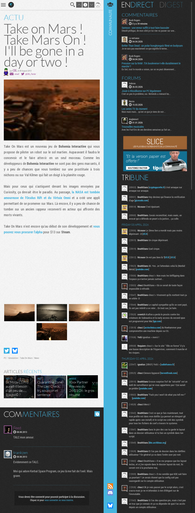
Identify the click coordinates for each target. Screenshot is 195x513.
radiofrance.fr (167, 364)
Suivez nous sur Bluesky (110, 505)
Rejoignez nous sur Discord (110, 492)
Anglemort (133, 119)
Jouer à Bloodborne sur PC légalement (141, 90)
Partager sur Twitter (7, 351)
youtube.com (142, 269)
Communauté (110, 238)
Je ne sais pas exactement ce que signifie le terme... (145, 48)
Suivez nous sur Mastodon (110, 499)
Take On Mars (26, 358)
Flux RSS (110, 486)
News (36, 358)
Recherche (73, 5)
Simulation (13, 358)
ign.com (157, 321)
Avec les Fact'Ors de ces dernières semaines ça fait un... (147, 129)
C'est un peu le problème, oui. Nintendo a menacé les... (146, 93)
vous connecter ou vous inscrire (59, 500)
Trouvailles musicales (133, 126)
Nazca (131, 101)
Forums (131, 78)
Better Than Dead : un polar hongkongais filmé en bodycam (152, 45)
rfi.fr (145, 234)
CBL (15, 70)
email (17, 73)
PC (5, 358)
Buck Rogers (134, 20)
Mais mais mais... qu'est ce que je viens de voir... (143, 111)
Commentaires (140, 15)
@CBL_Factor (30, 73)
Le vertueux (134, 38)
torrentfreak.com (169, 373)
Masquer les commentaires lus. (97, 414)
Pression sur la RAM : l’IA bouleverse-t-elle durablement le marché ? (151, 65)
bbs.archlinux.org (157, 442)
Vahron (132, 83)
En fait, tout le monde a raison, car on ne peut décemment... (149, 69)
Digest (171, 5)
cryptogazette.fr (157, 187)
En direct (137, 5)
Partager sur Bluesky (15, 351)
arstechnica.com (153, 327)
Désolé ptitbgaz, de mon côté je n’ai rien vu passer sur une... (149, 30)
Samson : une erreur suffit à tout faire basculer (145, 27)
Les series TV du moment (134, 108)
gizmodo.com (141, 200)
